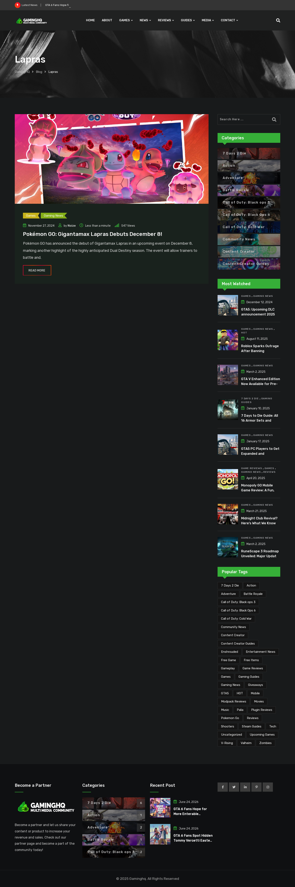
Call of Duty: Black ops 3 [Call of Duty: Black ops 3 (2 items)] (238, 602)
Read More (37, 270)
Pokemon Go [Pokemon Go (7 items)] (230, 718)
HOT (244, 332)
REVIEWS (164, 20)
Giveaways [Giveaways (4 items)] (255, 685)
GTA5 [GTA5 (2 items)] (225, 693)
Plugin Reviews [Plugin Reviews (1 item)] (261, 710)
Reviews (269, 472)
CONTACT (228, 20)
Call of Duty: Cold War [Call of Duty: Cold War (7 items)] (236, 618)
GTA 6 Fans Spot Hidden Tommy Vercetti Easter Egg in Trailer (193, 840)
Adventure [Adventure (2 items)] (228, 594)
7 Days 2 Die (250, 398)
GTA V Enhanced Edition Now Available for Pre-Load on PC (260, 384)
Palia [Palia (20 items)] (240, 710)
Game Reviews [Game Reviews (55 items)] (253, 668)
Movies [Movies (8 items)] (259, 701)
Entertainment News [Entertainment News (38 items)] (260, 652)
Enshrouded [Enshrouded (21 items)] (229, 652)
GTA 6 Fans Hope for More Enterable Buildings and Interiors (192, 814)
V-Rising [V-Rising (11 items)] (227, 743)
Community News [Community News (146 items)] (233, 627)
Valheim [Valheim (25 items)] (246, 743)
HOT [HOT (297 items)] (240, 693)
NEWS (144, 20)
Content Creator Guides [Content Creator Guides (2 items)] (238, 643)
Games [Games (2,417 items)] (226, 677)
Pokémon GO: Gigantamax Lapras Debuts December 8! (92, 234)
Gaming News (263, 296)
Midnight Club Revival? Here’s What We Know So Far (259, 523)
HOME (90, 20)
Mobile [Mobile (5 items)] (255, 693)
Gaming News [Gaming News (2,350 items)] (230, 685)
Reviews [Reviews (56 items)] (253, 718)
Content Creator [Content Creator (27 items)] (233, 635)
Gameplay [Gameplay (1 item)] (228, 668)
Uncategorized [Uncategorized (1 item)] (231, 734)
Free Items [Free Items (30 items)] (251, 660)
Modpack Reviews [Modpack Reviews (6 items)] (233, 701)
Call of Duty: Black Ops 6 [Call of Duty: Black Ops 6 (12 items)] (238, 610)
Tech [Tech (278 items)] (272, 726)
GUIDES (186, 20)
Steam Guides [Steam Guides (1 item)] (251, 726)
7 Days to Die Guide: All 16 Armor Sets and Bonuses (259, 420)
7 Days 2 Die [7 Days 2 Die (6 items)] (230, 585)
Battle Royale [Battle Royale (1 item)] (253, 594)
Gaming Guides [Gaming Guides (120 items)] (248, 677)
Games (246, 296)
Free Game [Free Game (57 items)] (228, 660)
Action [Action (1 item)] (251, 585)
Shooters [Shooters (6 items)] (227, 726)
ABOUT (107, 20)
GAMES (124, 20)
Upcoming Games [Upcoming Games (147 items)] (262, 734)
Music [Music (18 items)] (225, 710)
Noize (72, 225)
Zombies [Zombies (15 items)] (265, 743)
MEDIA (206, 20)
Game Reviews (251, 468)
